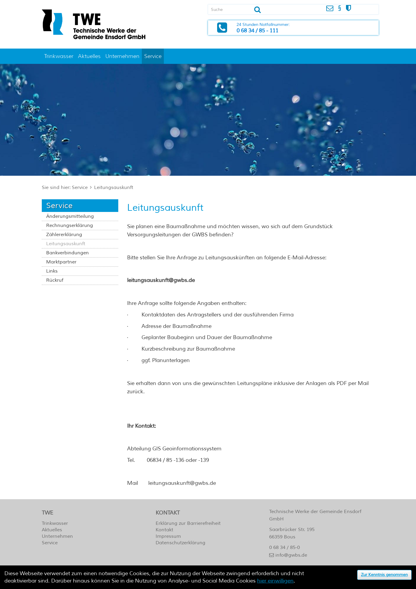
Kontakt (164, 530)
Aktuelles (89, 56)
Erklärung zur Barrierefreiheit (188, 523)
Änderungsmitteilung (70, 216)
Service (153, 56)
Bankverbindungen (67, 253)
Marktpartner (61, 262)
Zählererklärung (64, 235)
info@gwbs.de (291, 555)
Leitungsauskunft (113, 187)
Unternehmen (122, 56)
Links (52, 271)
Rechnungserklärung (69, 225)
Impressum (168, 536)
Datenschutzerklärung (180, 543)
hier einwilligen (275, 581)
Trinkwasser (58, 56)
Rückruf (54, 280)
